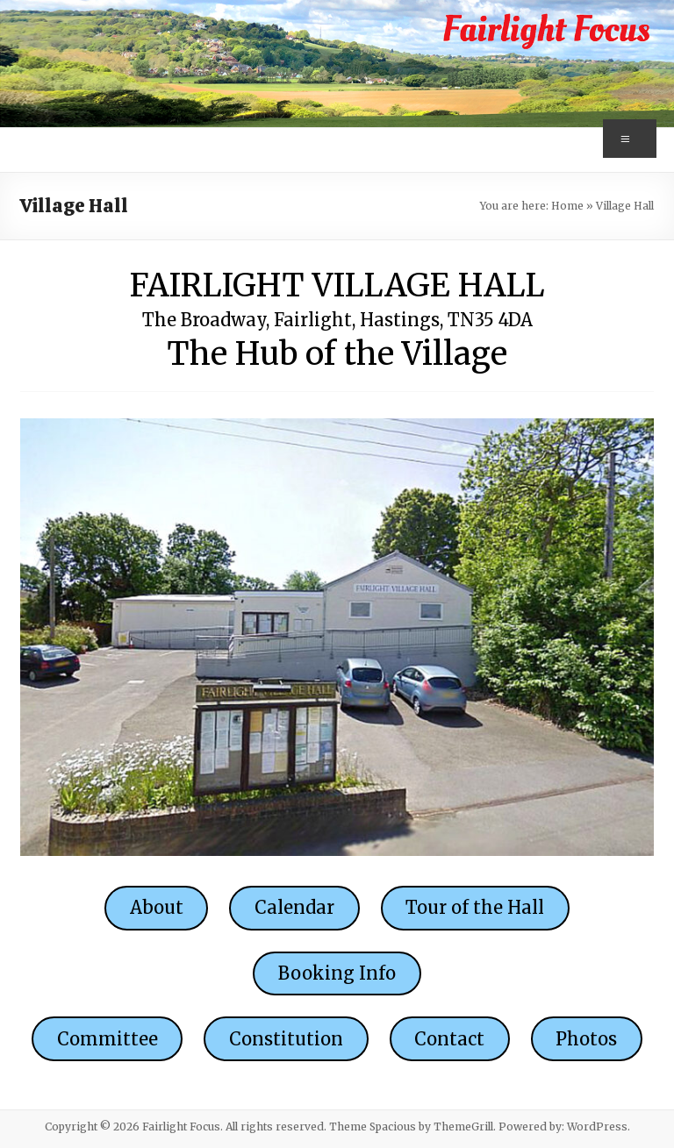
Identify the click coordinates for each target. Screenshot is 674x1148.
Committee (107, 1039)
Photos (586, 1039)
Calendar (294, 907)
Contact (449, 1039)
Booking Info (337, 973)
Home (567, 205)
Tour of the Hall (474, 907)
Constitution (286, 1039)
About (156, 907)
